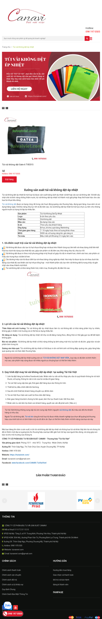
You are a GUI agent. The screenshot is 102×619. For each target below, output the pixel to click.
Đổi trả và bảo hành (61, 580)
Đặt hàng (9, 179)
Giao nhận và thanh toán (63, 575)
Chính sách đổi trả (9, 580)
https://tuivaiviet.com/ (19, 455)
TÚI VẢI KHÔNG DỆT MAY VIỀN (56, 358)
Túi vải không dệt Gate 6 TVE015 (17, 164)
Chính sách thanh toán (11, 570)
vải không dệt (65, 410)
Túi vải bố (29, 417)
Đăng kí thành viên (60, 584)
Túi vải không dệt (9, 204)
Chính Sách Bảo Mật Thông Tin (15, 594)
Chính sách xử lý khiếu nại (12, 584)
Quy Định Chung (8, 589)
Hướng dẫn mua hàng (62, 570)
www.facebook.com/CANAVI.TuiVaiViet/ (29, 463)
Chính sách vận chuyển (11, 575)
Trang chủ (6, 47)
